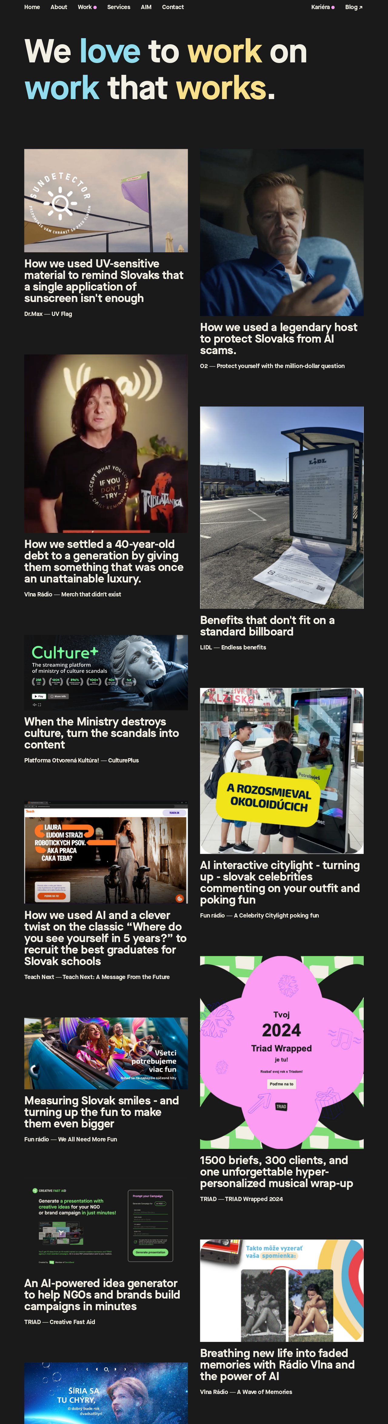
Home (32, 7)
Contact (173, 7)
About (59, 7)
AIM (146, 7)
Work (85, 7)
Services (118, 7)
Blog (351, 7)
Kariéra (320, 7)
